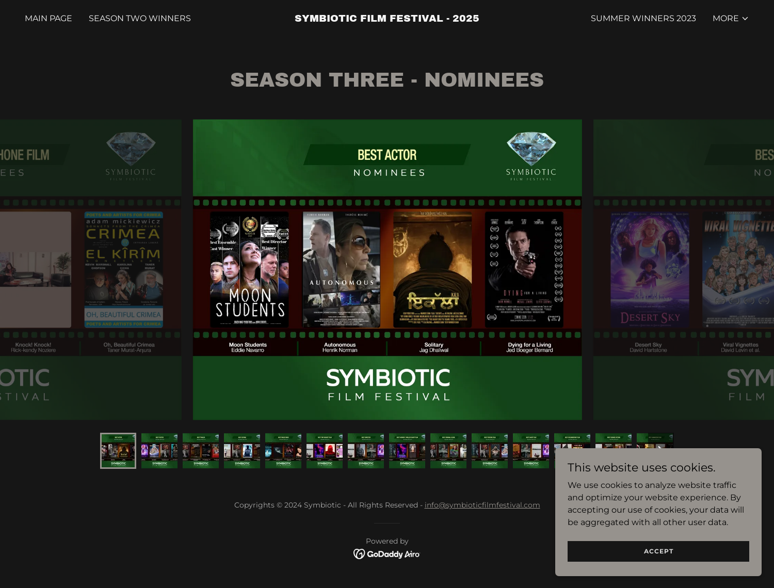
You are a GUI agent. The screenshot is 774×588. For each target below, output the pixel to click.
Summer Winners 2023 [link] (643, 18)
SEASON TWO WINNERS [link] (140, 18)
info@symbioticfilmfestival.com (482, 505)
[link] (387, 19)
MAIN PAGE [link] (48, 18)
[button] (731, 18)
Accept (658, 551)
